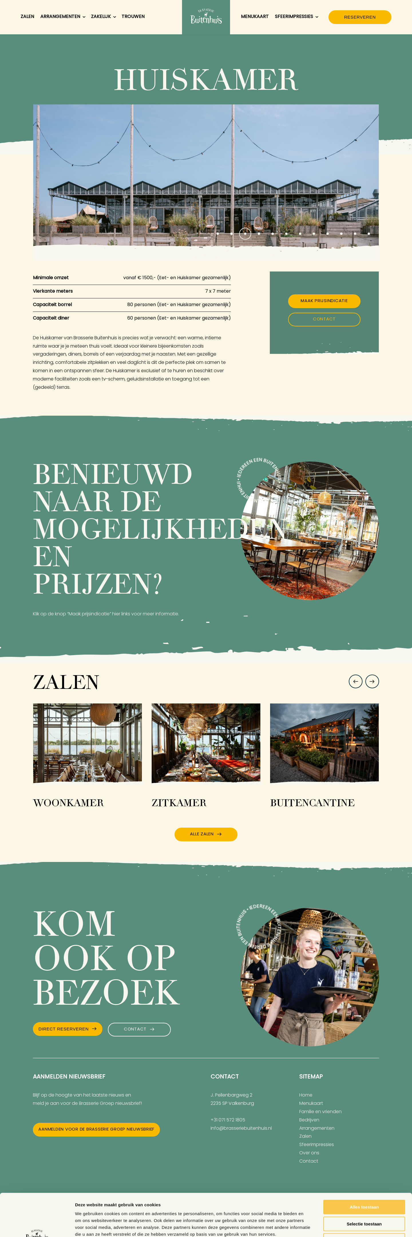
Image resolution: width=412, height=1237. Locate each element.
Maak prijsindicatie (324, 301)
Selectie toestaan (364, 1184)
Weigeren (364, 1200)
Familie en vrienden (320, 1112)
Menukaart (255, 17)
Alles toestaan (364, 1167)
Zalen (27, 17)
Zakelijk (104, 17)
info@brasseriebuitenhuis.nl (241, 1128)
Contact (324, 319)
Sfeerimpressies (297, 17)
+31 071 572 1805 (228, 1120)
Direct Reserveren (63, 1028)
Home (305, 1095)
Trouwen (133, 17)
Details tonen (309, 1225)
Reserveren (360, 17)
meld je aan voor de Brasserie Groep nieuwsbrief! (87, 1103)
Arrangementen (63, 17)
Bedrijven (309, 1120)
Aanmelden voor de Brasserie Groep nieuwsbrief (96, 1129)
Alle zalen (202, 834)
